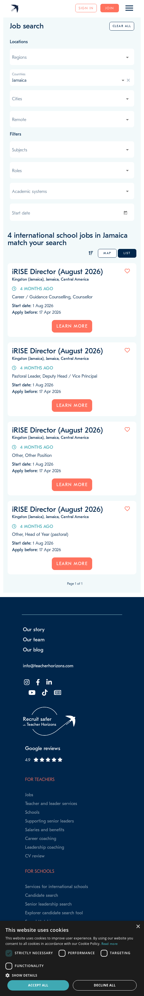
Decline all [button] (105, 985)
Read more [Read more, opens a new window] (109, 944)
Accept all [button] (38, 985)
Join (109, 8)
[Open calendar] (126, 213)
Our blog (33, 650)
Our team (34, 640)
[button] (72, 975)
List (127, 253)
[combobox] (71, 57)
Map (107, 253)
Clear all (122, 26)
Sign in (86, 8)
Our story (34, 630)
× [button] (138, 927)
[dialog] (72, 958)
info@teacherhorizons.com (48, 665)
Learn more (72, 326)
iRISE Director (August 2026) (57, 271)
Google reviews (42, 748)
